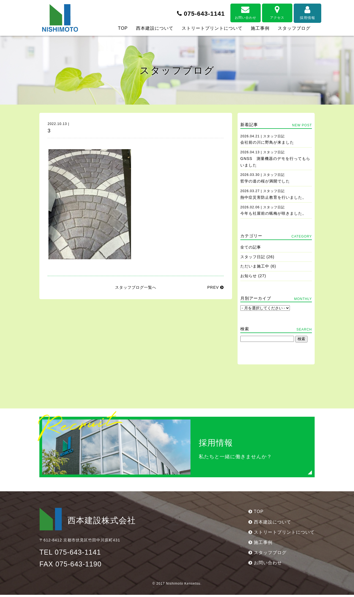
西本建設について (154, 28)
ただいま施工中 (254, 266)
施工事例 (260, 28)
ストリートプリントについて (212, 28)
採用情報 (299, 11)
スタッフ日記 (252, 257)
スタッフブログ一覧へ (135, 287)
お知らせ (248, 276)
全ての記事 (250, 247)
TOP (123, 28)
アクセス (267, 11)
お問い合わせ (236, 11)
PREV (215, 287)
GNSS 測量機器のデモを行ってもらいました (275, 158)
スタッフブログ (294, 28)
